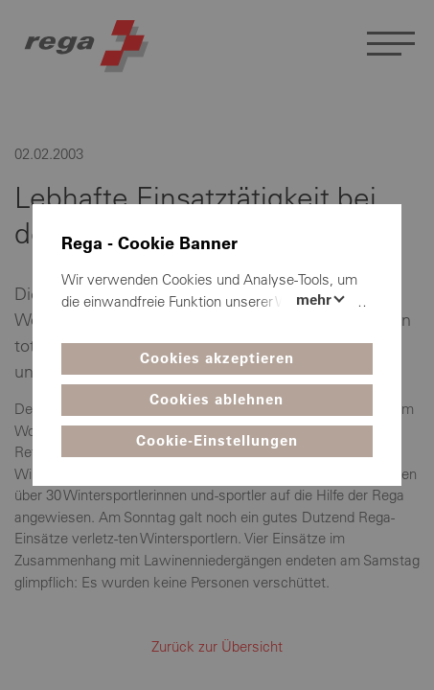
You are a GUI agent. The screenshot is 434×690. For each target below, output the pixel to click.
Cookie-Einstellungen (217, 440)
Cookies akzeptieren (217, 358)
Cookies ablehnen (216, 399)
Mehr (315, 299)
